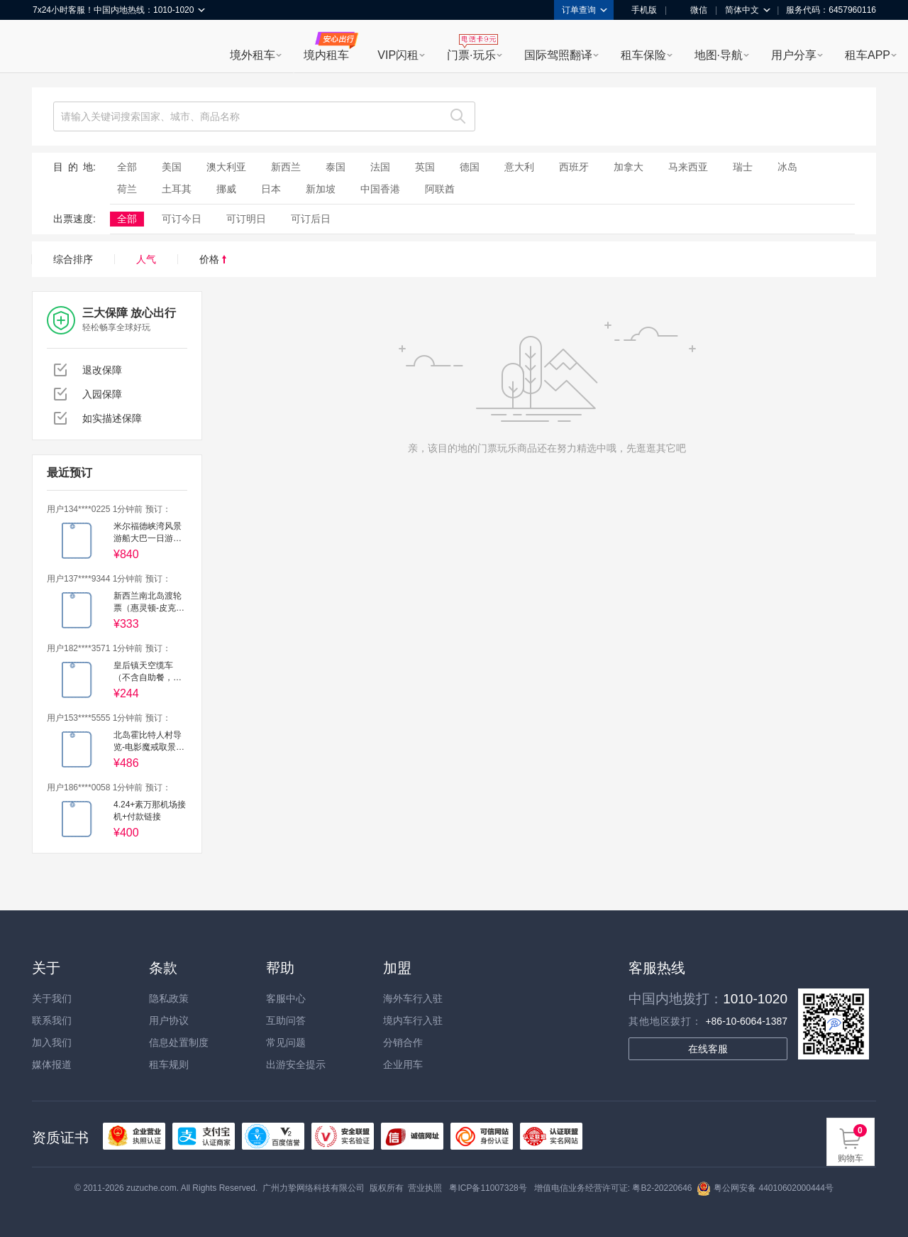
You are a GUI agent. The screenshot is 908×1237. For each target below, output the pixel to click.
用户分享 (793, 55)
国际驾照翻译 (558, 55)
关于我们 (52, 998)
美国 (172, 167)
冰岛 (787, 167)
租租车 (50, 48)
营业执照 (425, 1188)
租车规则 (169, 1064)
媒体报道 (52, 1064)
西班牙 (574, 167)
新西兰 (286, 167)
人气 (146, 259)
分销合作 (403, 1042)
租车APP (867, 55)
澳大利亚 (226, 167)
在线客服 (708, 1049)
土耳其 (177, 189)
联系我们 (52, 1020)
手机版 (639, 10)
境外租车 (252, 55)
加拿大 (628, 167)
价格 (212, 259)
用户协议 (169, 1020)
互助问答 (286, 1020)
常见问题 (286, 1042)
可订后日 (311, 218)
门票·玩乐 (471, 55)
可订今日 (181, 218)
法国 (380, 167)
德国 (470, 167)
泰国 (335, 167)
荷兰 (127, 189)
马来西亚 (688, 167)
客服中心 (286, 998)
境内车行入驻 (413, 1020)
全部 (127, 167)
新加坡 (321, 189)
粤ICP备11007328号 (487, 1188)
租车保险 (643, 55)
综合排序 (73, 259)
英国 (425, 167)
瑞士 (743, 167)
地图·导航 (718, 55)
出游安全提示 (296, 1064)
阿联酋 (440, 189)
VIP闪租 (398, 55)
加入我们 (52, 1042)
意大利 (519, 167)
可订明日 (246, 218)
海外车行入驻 (413, 998)
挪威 (226, 189)
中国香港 (380, 189)
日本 (271, 189)
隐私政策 (169, 998)
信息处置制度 (179, 1042)
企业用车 (403, 1064)
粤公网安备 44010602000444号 (765, 1188)
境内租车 (326, 55)
